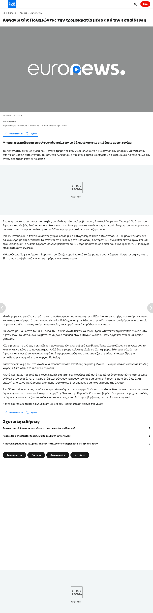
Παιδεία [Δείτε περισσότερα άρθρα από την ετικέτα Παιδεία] (36, 455)
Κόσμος (23, 13)
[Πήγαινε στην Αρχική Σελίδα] (12, 4)
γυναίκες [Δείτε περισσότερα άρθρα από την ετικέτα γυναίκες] (80, 455)
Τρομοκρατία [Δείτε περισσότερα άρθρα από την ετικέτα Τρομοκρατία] (14, 455)
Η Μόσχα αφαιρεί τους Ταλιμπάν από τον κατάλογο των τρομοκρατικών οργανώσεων (50, 443)
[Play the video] (76, 69)
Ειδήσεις (12, 13)
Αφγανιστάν (36, 13)
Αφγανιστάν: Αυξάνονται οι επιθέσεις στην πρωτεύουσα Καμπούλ (39, 428)
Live (145, 3)
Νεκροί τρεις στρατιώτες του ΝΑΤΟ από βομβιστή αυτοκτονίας (37, 435)
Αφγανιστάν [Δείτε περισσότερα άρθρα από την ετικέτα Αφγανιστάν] (57, 455)
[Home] (4, 13)
